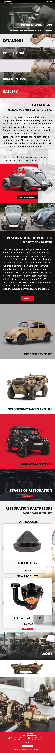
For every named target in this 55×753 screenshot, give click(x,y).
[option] (27, 548)
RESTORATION (27, 496)
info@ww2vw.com (36, 737)
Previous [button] (3, 548)
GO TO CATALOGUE (27, 197)
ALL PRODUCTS (27, 628)
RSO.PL (40, 749)
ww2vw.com (9, 157)
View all (27, 298)
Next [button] (52, 548)
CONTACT (27, 745)
